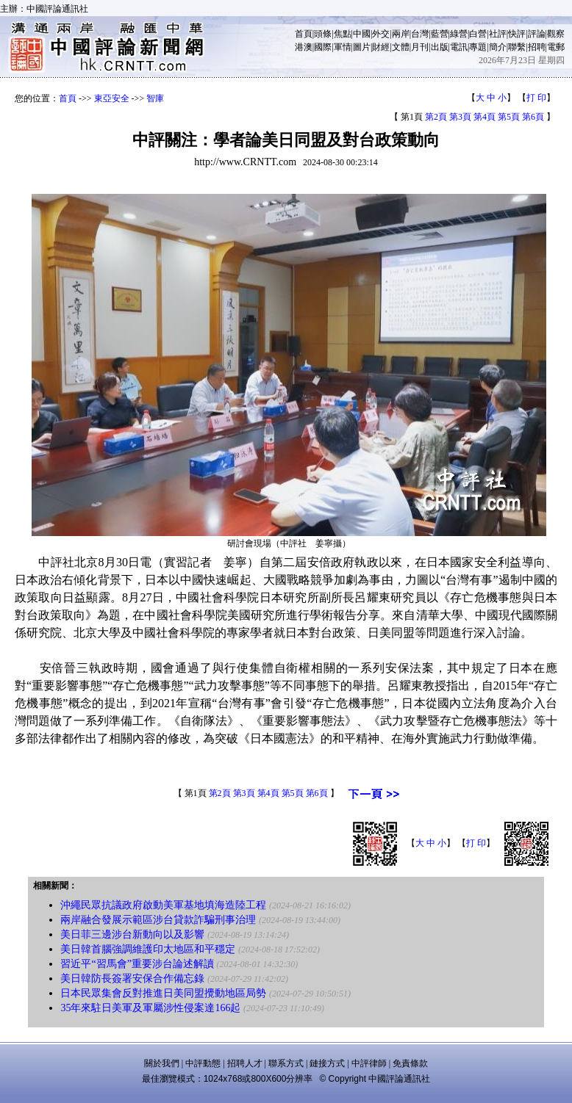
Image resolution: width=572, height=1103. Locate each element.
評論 (537, 34)
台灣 (420, 34)
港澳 (303, 47)
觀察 (556, 34)
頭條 (323, 34)
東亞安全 (111, 98)
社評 (498, 34)
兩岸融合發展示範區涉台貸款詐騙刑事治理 (158, 919)
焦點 (342, 34)
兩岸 (401, 34)
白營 (478, 34)
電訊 (459, 47)
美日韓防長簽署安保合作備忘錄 (132, 978)
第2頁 (436, 117)
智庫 (155, 98)
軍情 (342, 47)
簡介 (498, 47)
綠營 (459, 34)
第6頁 (533, 117)
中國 (362, 34)
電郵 (556, 47)
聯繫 (517, 47)
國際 (323, 47)
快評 (517, 34)
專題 (478, 47)
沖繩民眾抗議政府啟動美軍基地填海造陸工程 (163, 905)
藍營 (439, 34)
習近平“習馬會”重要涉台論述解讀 (136, 963)
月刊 (420, 47)
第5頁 (509, 117)
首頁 (303, 34)
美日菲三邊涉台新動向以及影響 (132, 934)
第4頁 (484, 117)
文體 (401, 47)
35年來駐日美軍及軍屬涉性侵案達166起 (150, 1007)
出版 (439, 47)
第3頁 (460, 117)
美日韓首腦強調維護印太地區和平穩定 (147, 949)
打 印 (536, 98)
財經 (381, 47)
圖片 (362, 47)
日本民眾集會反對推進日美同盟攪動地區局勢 (163, 993)
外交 (381, 34)
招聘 (537, 47)
